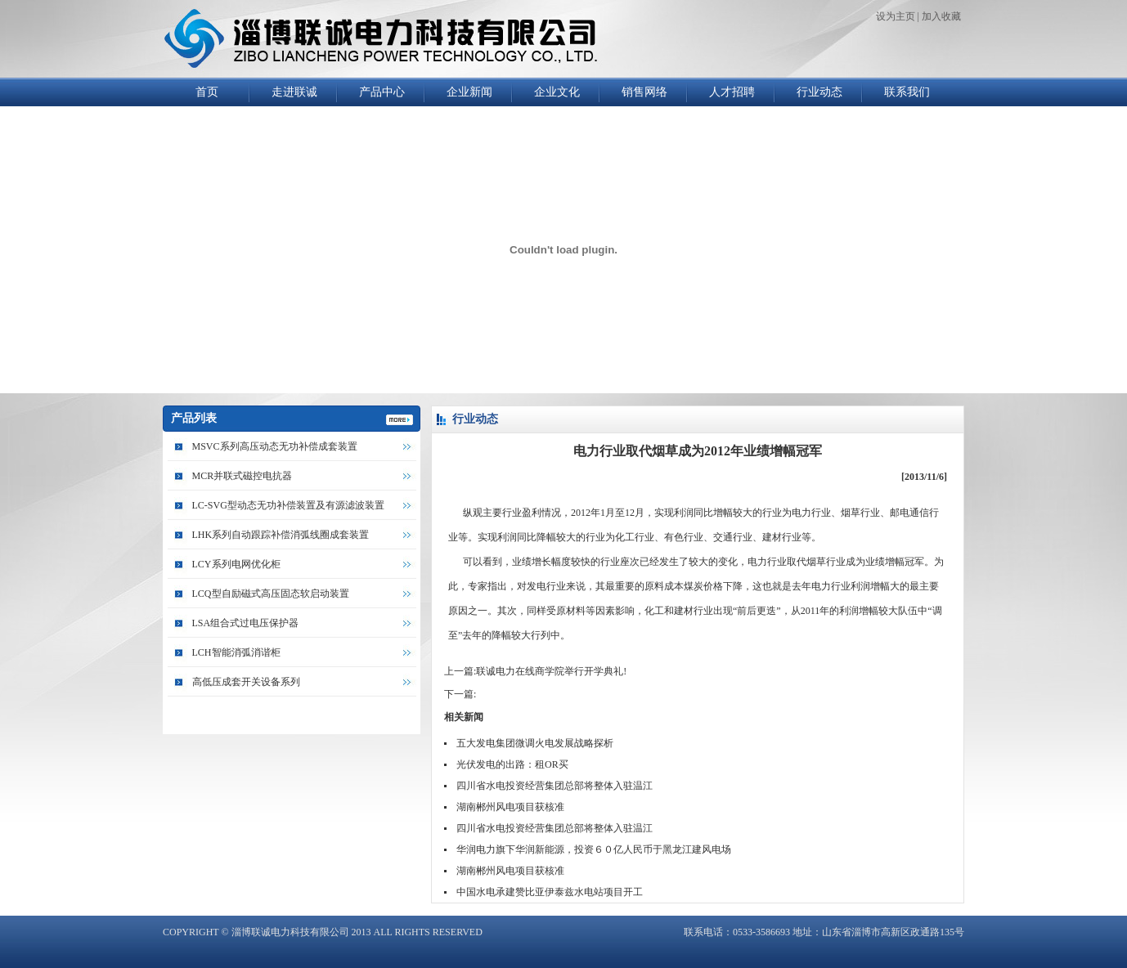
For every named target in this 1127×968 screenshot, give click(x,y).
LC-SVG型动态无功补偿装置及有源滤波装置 (288, 505)
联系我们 (907, 92)
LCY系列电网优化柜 (236, 564)
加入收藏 (941, 16)
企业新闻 (469, 92)
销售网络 (644, 92)
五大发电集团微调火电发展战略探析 (534, 743)
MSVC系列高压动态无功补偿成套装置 (274, 446)
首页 (206, 92)
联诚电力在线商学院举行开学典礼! (551, 671)
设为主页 (895, 16)
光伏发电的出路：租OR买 (512, 764)
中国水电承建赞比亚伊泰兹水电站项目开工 (549, 892)
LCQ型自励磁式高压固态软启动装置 (270, 593)
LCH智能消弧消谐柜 (236, 652)
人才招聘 (732, 92)
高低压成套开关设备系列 (246, 682)
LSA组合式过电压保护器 (245, 623)
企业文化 (557, 92)
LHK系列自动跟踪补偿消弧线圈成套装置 (281, 534)
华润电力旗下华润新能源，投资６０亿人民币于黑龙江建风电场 (593, 849)
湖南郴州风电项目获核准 (510, 807)
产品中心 (382, 92)
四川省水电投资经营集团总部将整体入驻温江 (554, 785)
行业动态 (819, 92)
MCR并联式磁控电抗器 (242, 476)
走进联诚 (294, 92)
